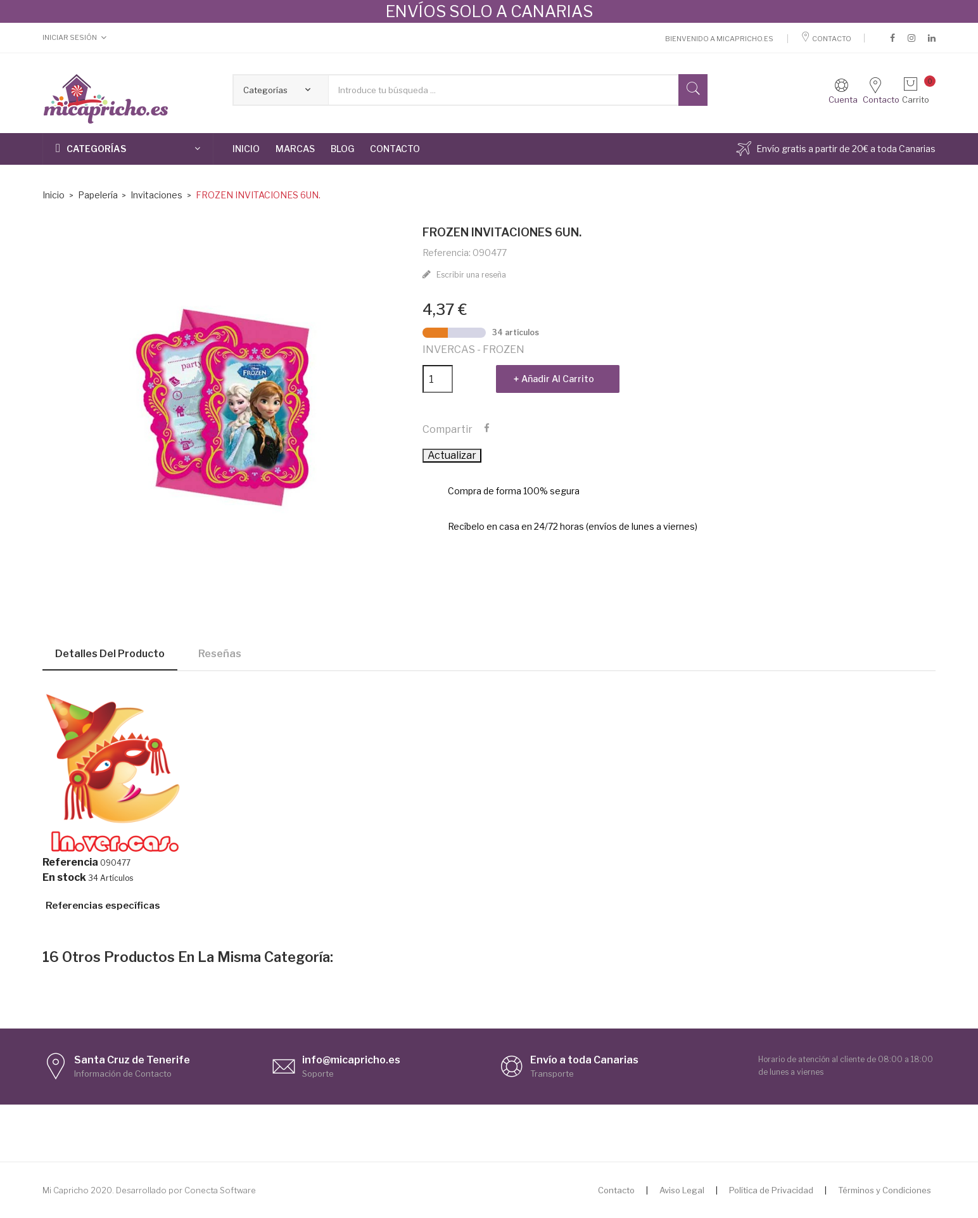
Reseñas (219, 654)
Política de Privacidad (771, 1190)
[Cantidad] (437, 379)
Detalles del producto (110, 654)
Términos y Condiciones (884, 1190)
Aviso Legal (681, 1190)
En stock (64, 878)
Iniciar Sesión (69, 37)
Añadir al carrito (557, 378)
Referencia (70, 862)
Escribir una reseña (470, 274)
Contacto (826, 38)
